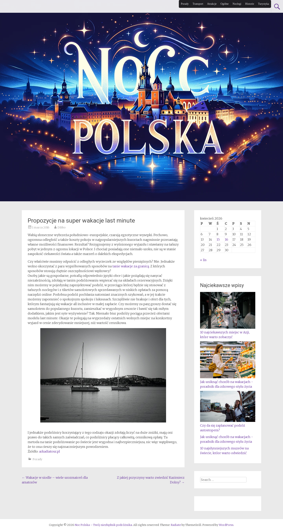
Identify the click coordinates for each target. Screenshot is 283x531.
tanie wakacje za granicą (130, 266)
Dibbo (62, 227)
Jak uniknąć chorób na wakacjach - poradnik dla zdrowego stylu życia (227, 381)
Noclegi (236, 3)
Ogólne (225, 3)
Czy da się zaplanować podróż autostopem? (227, 425)
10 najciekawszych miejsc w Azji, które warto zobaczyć (227, 332)
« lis (203, 260)
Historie (249, 3)
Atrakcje (212, 3)
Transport (198, 3)
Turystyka (263, 3)
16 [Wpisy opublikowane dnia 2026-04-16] (226, 239)
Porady (185, 3)
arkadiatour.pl (49, 451)
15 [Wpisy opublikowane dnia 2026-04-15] (218, 239)
